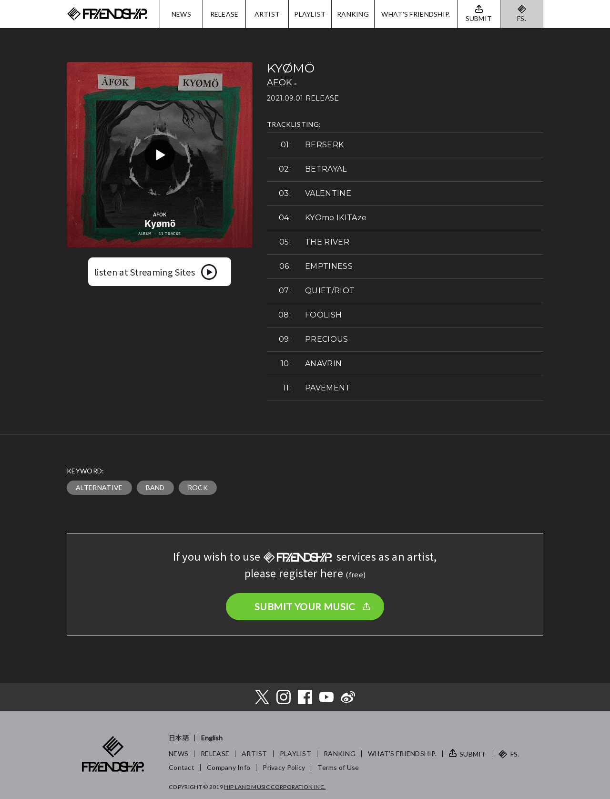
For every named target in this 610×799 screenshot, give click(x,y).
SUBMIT (472, 754)
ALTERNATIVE (99, 487)
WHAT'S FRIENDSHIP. (415, 14)
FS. (521, 18)
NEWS (181, 14)
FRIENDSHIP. (107, 14)
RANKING (353, 14)
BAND (155, 487)
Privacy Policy (284, 767)
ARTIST (267, 14)
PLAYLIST (309, 14)
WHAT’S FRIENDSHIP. (402, 753)
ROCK (198, 487)
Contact (181, 767)
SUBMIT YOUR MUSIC (305, 606)
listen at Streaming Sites (144, 272)
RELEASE (224, 14)
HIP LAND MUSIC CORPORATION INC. (274, 786)
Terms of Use (338, 767)
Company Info (228, 767)
